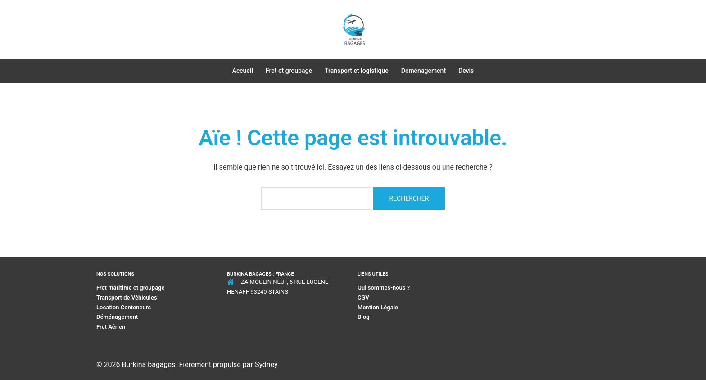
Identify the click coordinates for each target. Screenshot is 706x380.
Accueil (242, 70)
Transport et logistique (357, 70)
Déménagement (423, 70)
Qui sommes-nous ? (384, 287)
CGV (363, 297)
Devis (466, 70)
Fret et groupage (289, 70)
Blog (363, 316)
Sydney (266, 364)
